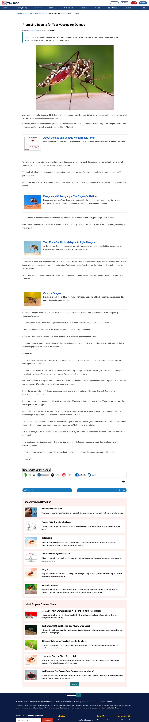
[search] (71, 695)
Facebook (43, 475)
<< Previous (28, 490)
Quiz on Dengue (52, 293)
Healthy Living (22, 8)
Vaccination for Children (52, 509)
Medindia (19, 13)
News (38, 8)
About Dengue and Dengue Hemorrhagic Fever (69, 137)
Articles (85, 8)
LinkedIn (80, 475)
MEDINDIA (10, 3)
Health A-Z (53, 8)
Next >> (122, 490)
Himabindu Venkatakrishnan (33, 30)
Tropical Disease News (37, 13)
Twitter (55, 475)
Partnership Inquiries (123, 716)
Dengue (45, 569)
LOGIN (134, 3)
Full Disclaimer (114, 708)
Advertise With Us (102, 720)
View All (74, 684)
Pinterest (67, 475)
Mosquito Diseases (50, 585)
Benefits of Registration (85, 720)
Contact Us (101, 716)
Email (92, 475)
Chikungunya (47, 538)
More (144, 8)
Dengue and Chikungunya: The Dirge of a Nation (70, 196)
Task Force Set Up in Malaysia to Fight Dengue (69, 242)
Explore (6, 8)
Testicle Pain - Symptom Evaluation (57, 522)
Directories (113, 8)
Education (130, 8)
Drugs (98, 8)
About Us (61, 716)
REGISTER (143, 3)
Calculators (69, 8)
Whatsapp (29, 475)
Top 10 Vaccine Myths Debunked (56, 554)
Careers (60, 720)
